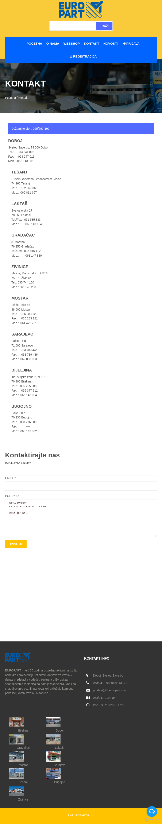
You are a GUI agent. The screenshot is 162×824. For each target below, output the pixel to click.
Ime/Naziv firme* (18, 463)
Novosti (110, 43)
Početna (34, 43)
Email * (10, 478)
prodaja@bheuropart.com (110, 690)
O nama (52, 43)
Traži (104, 26)
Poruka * (12, 496)
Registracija (83, 56)
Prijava (131, 43)
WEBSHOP (71, 43)
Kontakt (91, 43)
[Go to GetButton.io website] (152, 819)
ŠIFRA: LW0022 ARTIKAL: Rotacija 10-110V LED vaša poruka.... (81, 518)
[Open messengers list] (152, 811)
